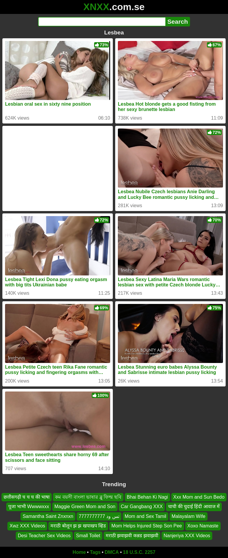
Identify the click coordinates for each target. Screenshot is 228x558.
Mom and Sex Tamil (145, 516)
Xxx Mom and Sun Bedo (199, 497)
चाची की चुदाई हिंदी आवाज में (194, 506)
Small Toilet (88, 535)
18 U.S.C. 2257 (139, 552)
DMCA (111, 552)
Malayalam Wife (188, 516)
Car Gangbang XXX (142, 506)
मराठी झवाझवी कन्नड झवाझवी (132, 535)
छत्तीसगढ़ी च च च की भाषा (27, 497)
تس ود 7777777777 (99, 516)
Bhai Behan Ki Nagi (147, 497)
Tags (95, 552)
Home (79, 552)
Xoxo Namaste (202, 525)
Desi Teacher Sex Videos (44, 535)
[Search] (101, 21)
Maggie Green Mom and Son (84, 506)
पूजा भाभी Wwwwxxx (28, 506)
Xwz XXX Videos (27, 525)
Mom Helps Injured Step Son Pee (146, 525)
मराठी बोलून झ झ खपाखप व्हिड (78, 525)
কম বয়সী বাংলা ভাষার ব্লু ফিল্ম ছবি (88, 497)
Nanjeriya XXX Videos (187, 535)
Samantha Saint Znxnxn (48, 516)
